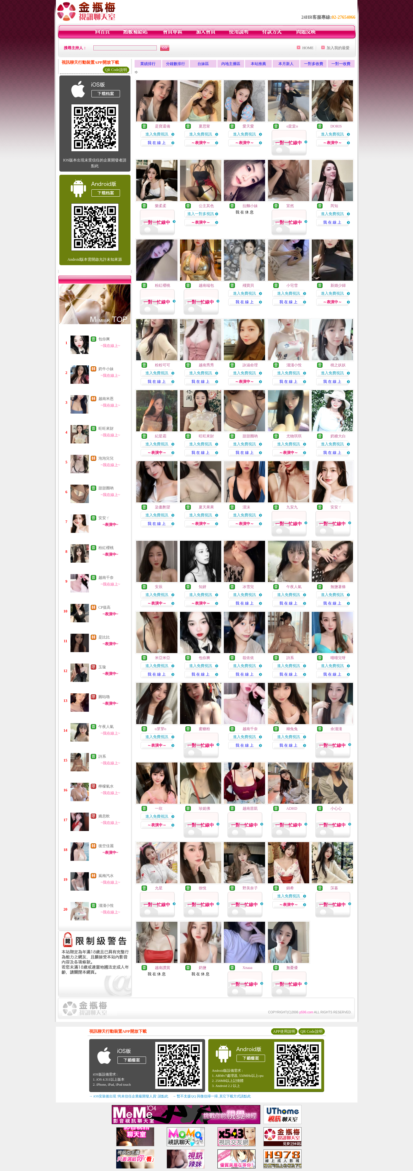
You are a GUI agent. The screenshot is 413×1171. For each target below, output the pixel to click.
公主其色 (206, 206)
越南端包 (206, 285)
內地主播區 (230, 64)
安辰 (159, 587)
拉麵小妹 (250, 206)
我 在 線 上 (157, 143)
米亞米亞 (162, 658)
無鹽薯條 (338, 587)
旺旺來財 (106, 428)
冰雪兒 (248, 587)
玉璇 (102, 667)
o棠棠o (292, 126)
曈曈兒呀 (338, 658)
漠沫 (246, 507)
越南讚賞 (162, 967)
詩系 (102, 756)
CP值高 (104, 607)
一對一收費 (340, 64)
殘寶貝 (248, 285)
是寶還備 (162, 126)
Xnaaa (247, 967)
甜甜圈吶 (106, 488)
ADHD (291, 808)
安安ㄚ (104, 518)
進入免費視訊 (156, 134)
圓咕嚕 (104, 697)
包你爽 (104, 339)
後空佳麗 (106, 846)
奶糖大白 (338, 436)
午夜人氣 (106, 726)
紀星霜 (160, 436)
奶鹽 (202, 967)
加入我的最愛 (338, 48)
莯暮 (334, 888)
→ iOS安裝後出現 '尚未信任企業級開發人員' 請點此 (128, 1096)
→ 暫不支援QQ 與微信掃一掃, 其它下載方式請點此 (212, 1096)
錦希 (290, 888)
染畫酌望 (162, 507)
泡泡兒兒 (106, 458)
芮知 (334, 206)
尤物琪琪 (294, 436)
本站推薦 (258, 64)
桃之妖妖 (338, 365)
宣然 (290, 206)
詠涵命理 (250, 365)
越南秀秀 (206, 365)
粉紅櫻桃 (106, 548)
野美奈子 (250, 888)
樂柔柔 (160, 206)
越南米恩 (106, 398)
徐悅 (202, 888)
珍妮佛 (204, 808)
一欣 (159, 808)
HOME (307, 48)
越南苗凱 (250, 808)
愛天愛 (248, 126)
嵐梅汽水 (106, 875)
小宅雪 (292, 285)
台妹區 (203, 64)
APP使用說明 (284, 1031)
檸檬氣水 (106, 786)
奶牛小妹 (106, 369)
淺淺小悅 (106, 905)
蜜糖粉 (204, 729)
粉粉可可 (162, 365)
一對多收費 (313, 64)
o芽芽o (160, 729)
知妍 (202, 587)
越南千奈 (106, 577)
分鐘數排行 (175, 64)
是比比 (104, 637)
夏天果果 (206, 507)
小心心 (336, 808)
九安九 (292, 507)
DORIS (336, 126)
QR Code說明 (116, 70)
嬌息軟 (104, 816)
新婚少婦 (338, 285)
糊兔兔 (292, 729)
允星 (159, 888)
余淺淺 (336, 729)
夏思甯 (204, 126)
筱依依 (248, 658)
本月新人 (286, 64)
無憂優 (292, 967)
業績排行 (148, 64)
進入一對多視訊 (200, 214)
